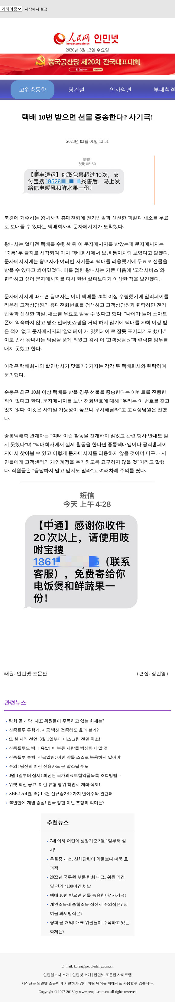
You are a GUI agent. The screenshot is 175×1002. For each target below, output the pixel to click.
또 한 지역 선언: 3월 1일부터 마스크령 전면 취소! (54, 739)
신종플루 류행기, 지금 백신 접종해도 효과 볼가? (54, 730)
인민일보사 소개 (56, 975)
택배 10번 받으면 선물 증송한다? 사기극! (88, 895)
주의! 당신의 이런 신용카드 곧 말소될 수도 (49, 766)
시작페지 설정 (36, 9)
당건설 (76, 90)
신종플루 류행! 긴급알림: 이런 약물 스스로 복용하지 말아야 (64, 757)
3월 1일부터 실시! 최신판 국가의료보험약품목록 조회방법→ (65, 775)
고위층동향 (32, 90)
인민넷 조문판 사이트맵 (113, 975)
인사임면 (120, 90)
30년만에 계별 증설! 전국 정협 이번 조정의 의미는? (57, 802)
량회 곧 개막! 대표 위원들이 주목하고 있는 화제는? (57, 721)
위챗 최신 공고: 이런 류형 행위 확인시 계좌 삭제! (54, 784)
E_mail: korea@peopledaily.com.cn (88, 966)
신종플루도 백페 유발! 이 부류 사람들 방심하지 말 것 (58, 748)
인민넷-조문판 (32, 673)
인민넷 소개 (81, 975)
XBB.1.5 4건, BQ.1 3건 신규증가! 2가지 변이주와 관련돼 (60, 793)
